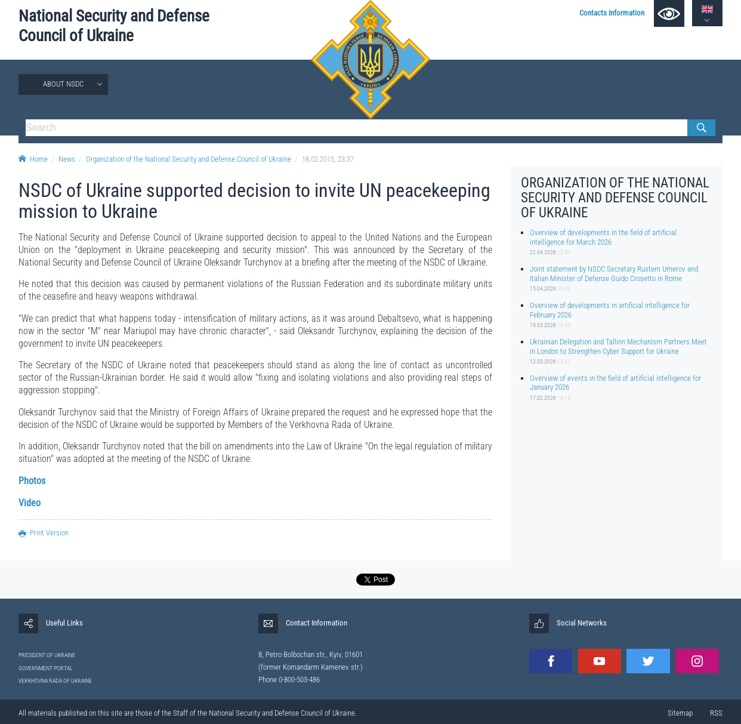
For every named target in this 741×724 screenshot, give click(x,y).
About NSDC (63, 83)
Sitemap (680, 712)
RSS (716, 712)
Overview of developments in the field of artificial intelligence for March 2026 (603, 237)
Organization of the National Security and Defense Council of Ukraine (188, 159)
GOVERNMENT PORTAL (45, 668)
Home (33, 159)
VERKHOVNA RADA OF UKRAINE (55, 681)
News (66, 159)
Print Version (43, 532)
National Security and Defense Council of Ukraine (113, 26)
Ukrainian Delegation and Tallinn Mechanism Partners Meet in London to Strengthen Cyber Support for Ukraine (618, 346)
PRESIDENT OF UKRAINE (46, 655)
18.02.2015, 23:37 (328, 159)
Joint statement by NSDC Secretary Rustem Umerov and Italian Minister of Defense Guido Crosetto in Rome (614, 273)
